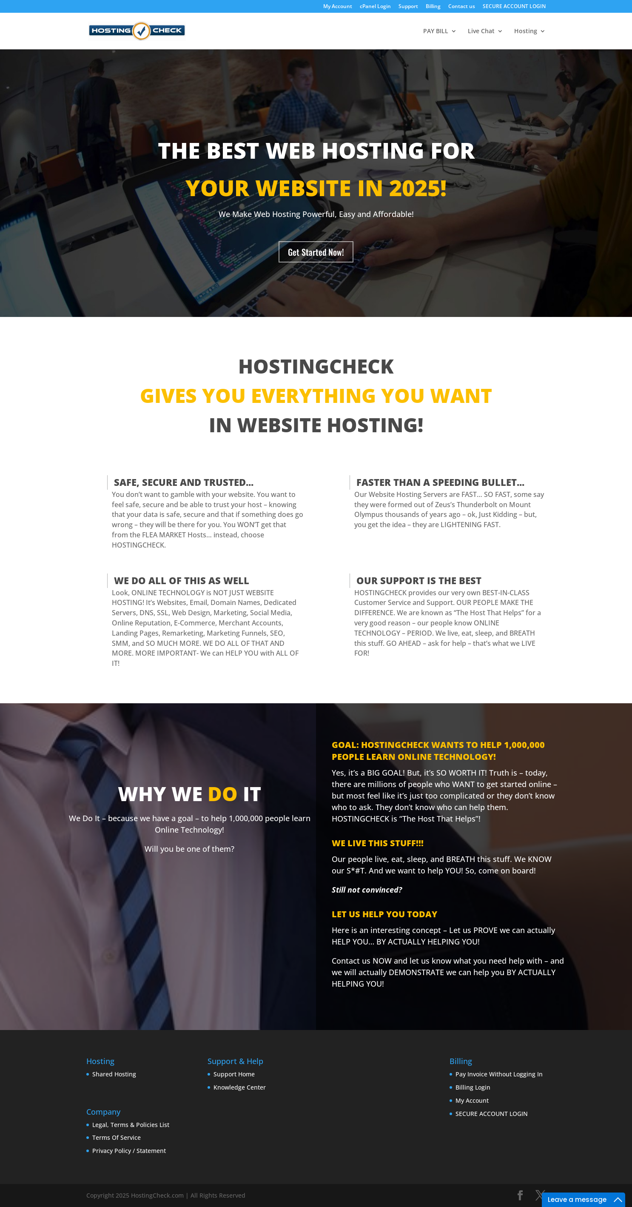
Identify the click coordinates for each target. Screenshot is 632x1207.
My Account (337, 7)
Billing (433, 7)
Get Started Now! (316, 251)
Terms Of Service (116, 1137)
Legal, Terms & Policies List (130, 1125)
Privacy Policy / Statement (129, 1151)
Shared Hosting (114, 1074)
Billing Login (472, 1087)
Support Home (234, 1074)
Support (408, 7)
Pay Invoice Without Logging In (499, 1074)
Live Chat (481, 31)
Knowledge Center (240, 1087)
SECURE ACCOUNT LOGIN (514, 7)
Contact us (461, 7)
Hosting (525, 31)
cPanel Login (375, 7)
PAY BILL (435, 31)
